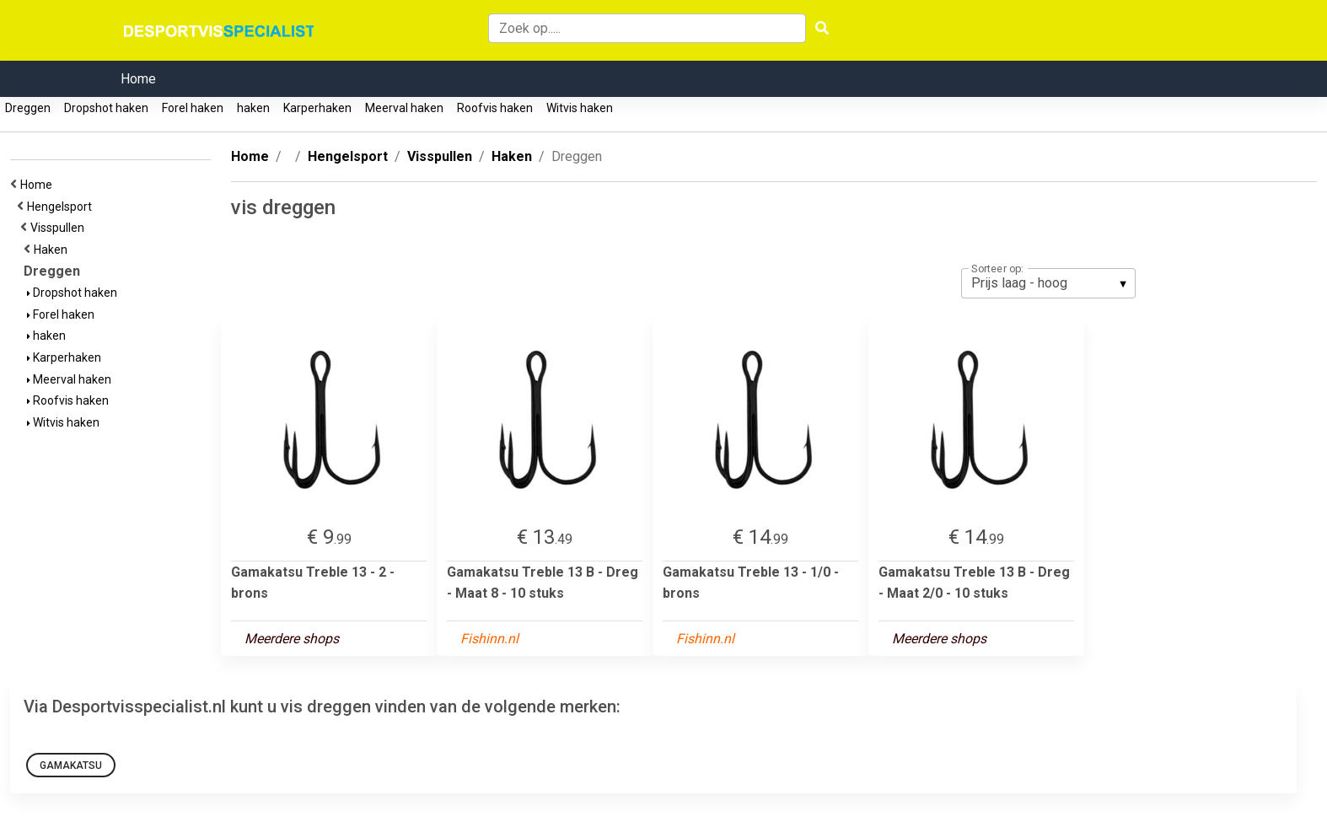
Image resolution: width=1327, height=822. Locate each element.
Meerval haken (404, 108)
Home (138, 79)
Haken (53, 249)
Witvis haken (579, 108)
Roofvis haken (495, 108)
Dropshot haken (106, 108)
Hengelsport (62, 206)
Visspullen (59, 227)
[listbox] (1048, 283)
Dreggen (28, 108)
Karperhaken (317, 108)
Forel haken (192, 108)
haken (253, 108)
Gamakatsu (71, 765)
